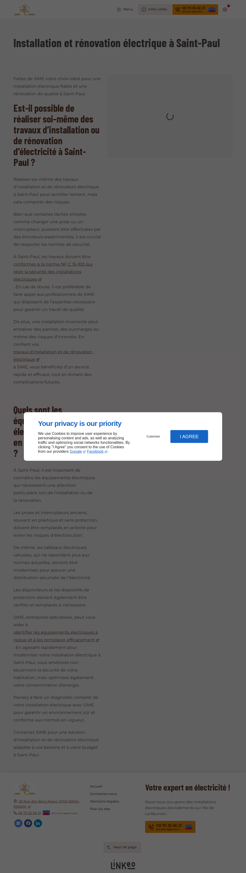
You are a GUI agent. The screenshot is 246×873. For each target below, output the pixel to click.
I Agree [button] (189, 436)
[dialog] (123, 436)
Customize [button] (153, 436)
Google (76, 451)
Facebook (95, 451)
